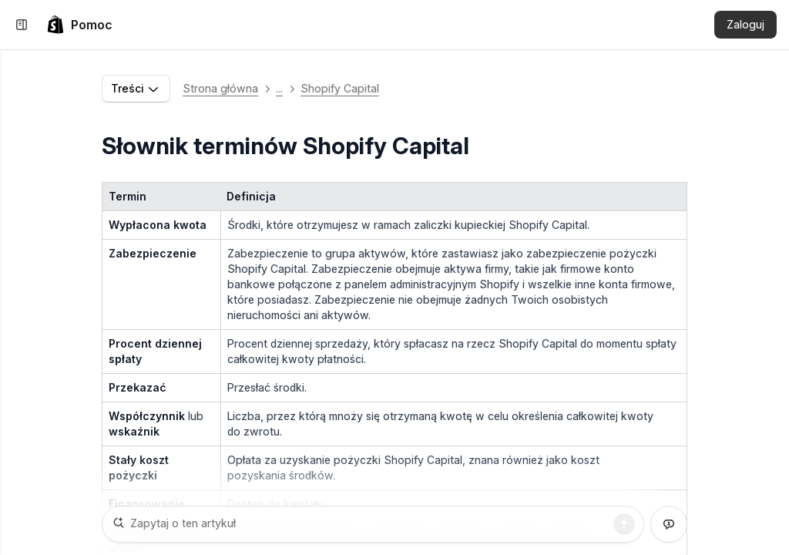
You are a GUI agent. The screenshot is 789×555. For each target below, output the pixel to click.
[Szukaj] (624, 524)
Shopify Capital (339, 88)
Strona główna (220, 88)
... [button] (279, 88)
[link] (79, 24)
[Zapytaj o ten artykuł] (373, 524)
